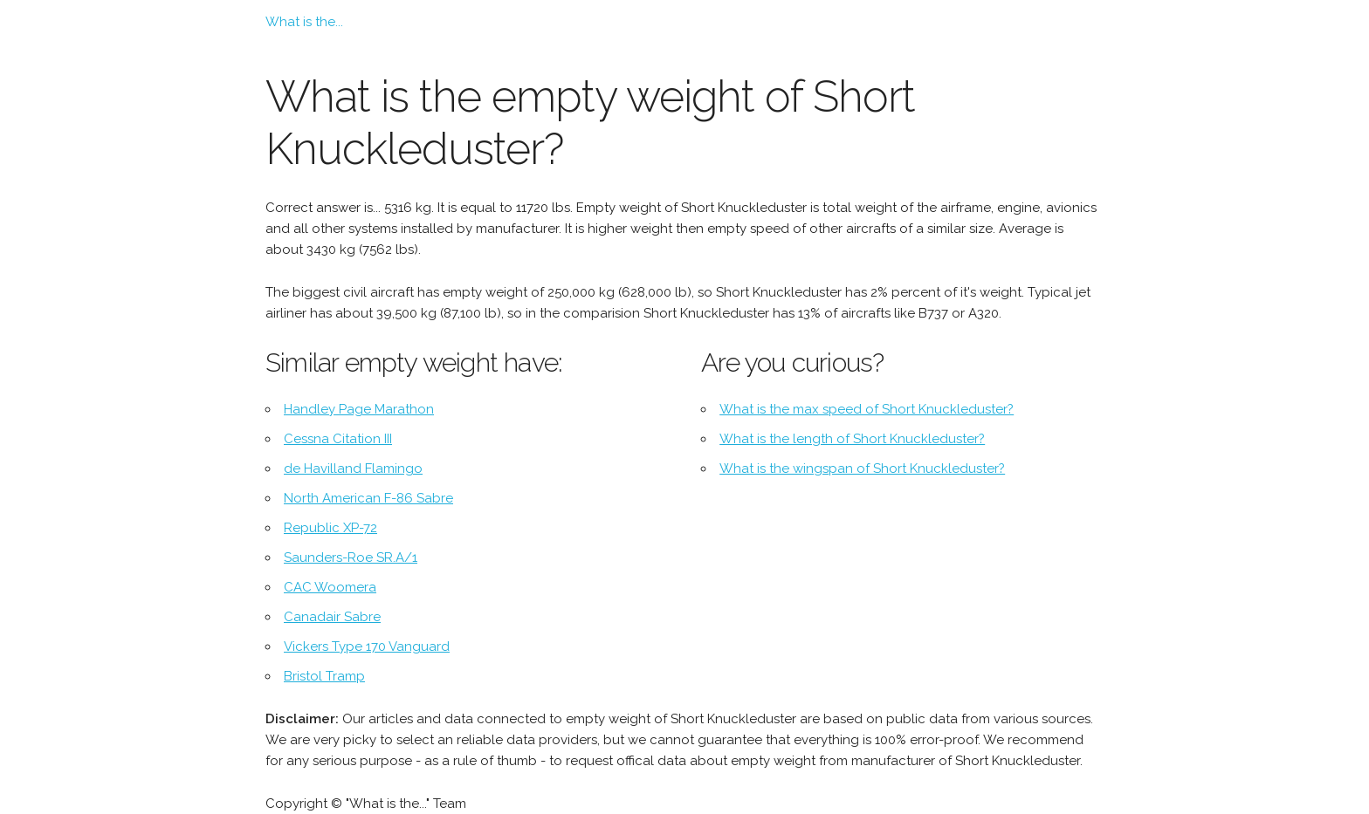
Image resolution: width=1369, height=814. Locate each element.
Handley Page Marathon (359, 409)
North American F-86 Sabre (368, 498)
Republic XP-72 (330, 528)
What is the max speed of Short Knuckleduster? (866, 409)
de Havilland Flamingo (353, 468)
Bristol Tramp (324, 676)
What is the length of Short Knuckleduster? (852, 439)
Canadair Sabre (332, 617)
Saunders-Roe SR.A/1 (350, 557)
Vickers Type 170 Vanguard (367, 646)
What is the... (304, 22)
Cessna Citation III (338, 439)
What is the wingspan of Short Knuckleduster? (862, 468)
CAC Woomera (330, 587)
